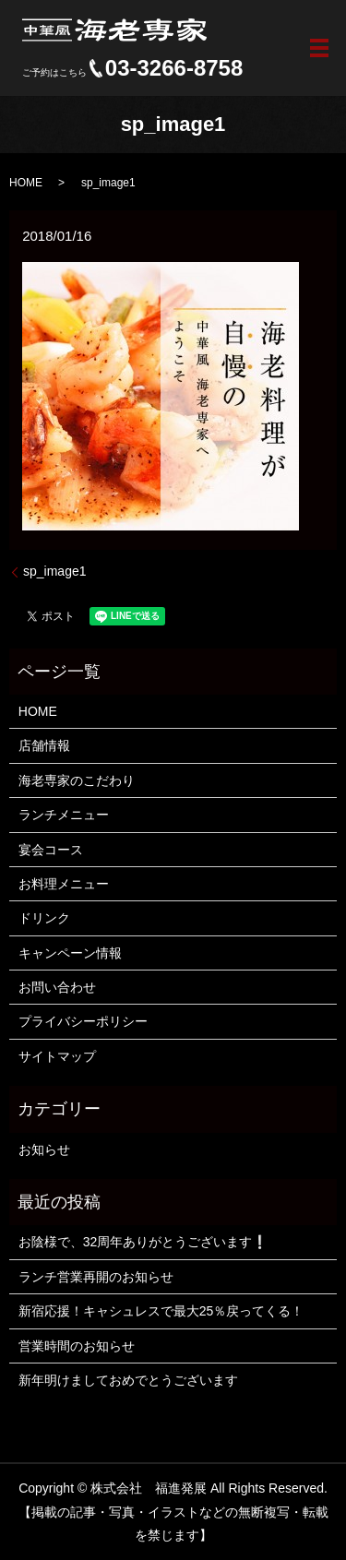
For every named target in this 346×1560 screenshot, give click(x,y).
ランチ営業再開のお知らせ (95, 1276)
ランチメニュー (63, 814)
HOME (25, 182)
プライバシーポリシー (83, 1021)
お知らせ (44, 1149)
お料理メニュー (63, 883)
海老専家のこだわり (76, 780)
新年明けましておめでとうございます (128, 1380)
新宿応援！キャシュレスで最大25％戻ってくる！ (161, 1311)
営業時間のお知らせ (76, 1346)
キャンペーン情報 (70, 953)
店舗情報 (44, 745)
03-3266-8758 (174, 68)
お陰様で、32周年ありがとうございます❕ (143, 1241)
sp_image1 (55, 571)
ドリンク (44, 918)
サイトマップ (57, 1056)
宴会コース (50, 849)
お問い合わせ (57, 987)
